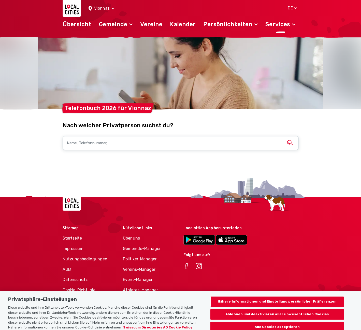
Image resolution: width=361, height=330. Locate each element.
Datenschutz (75, 279)
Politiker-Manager (140, 259)
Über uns (131, 238)
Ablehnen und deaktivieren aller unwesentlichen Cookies (277, 318)
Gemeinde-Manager (142, 248)
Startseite (72, 238)
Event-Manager (138, 279)
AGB (67, 269)
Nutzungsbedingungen (85, 259)
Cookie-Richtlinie (79, 290)
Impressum (73, 248)
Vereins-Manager (139, 269)
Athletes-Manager (140, 290)
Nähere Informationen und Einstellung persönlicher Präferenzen (277, 305)
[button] (101, 8)
